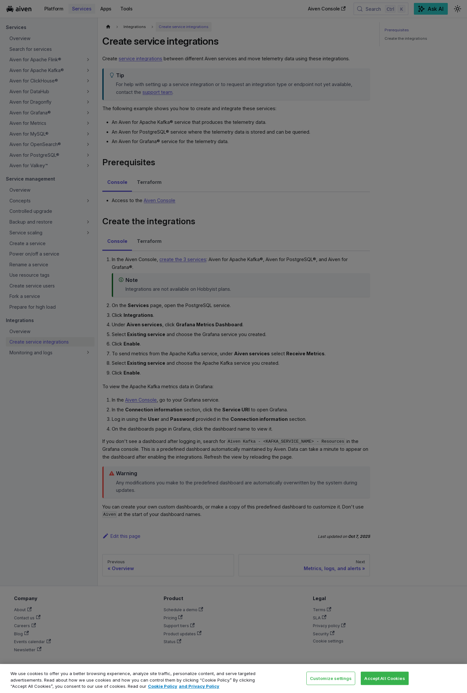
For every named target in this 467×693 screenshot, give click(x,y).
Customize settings (331, 678)
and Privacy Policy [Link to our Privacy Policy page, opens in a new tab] (199, 686)
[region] (233, 678)
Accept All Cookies (384, 678)
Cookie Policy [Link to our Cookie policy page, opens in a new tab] (162, 686)
